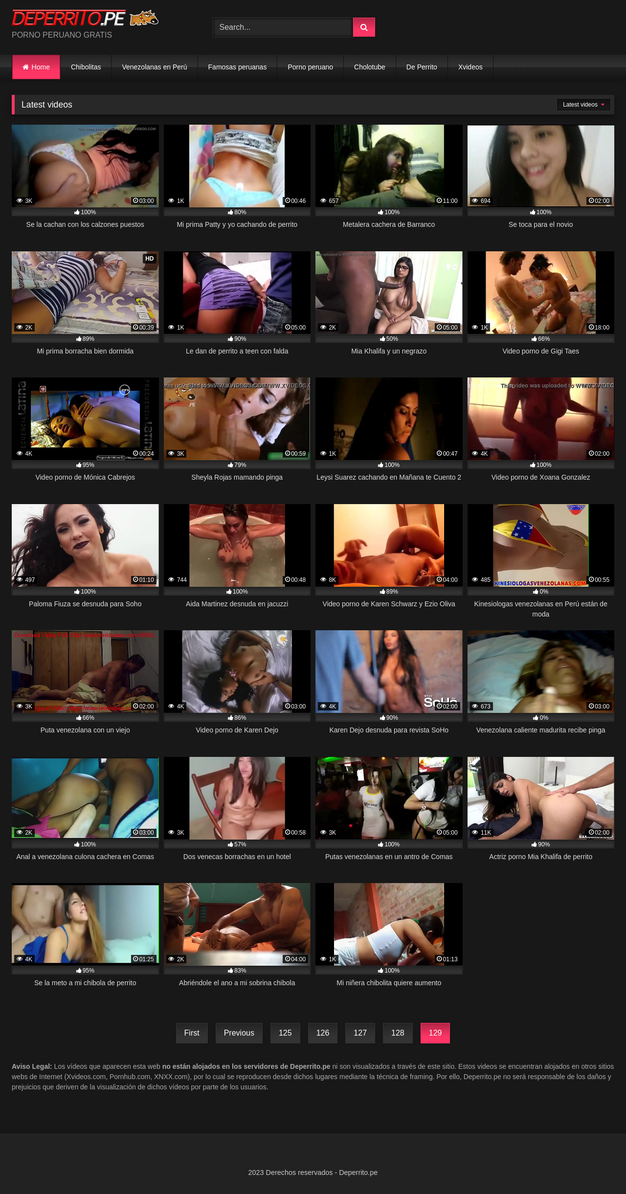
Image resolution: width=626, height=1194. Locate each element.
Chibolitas (86, 67)
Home (41, 67)
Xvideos (470, 67)
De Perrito (421, 67)
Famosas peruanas (237, 67)
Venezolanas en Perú (154, 67)
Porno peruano (310, 67)
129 (435, 1033)
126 (323, 1033)
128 (397, 1033)
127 (360, 1033)
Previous (239, 1033)
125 (285, 1033)
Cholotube (369, 67)
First (192, 1033)
